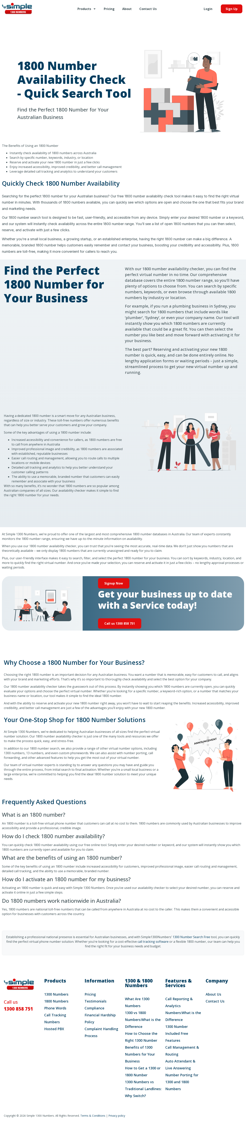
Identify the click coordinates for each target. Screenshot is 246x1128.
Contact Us (148, 9)
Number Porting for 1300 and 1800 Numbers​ (181, 1082)
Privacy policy (116, 1115)
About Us (213, 994)
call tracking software (153, 941)
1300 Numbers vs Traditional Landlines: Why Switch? (143, 1089)
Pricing (109, 9)
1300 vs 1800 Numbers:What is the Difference (143, 1019)
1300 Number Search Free (191, 937)
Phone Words (55, 1008)
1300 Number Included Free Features (176, 1033)
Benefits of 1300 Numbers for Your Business (140, 1054)
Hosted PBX (54, 1029)
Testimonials (95, 1001)
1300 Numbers (56, 994)
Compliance (94, 1008)
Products (86, 8)
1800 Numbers (56, 1001)
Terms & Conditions (92, 1115)
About (127, 9)
